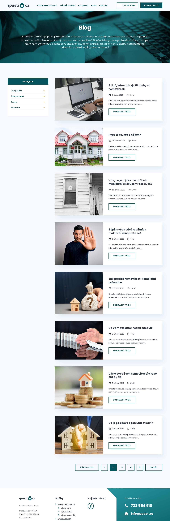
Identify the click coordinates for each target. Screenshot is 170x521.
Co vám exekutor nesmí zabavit (130, 325)
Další (154, 462)
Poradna (15, 107)
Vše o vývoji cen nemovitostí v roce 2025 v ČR (132, 372)
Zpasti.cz (18, 6)
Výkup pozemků (68, 509)
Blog (93, 6)
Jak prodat (16, 90)
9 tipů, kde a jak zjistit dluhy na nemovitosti (129, 87)
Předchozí (94, 462)
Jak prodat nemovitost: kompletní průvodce (132, 278)
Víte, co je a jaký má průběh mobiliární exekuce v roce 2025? (130, 181)
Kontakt (103, 6)
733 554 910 (128, 6)
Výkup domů (66, 506)
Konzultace (151, 6)
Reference (83, 6)
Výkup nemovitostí (47, 6)
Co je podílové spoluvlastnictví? (130, 419)
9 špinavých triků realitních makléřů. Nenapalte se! (127, 229)
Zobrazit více (121, 111)
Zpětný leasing (67, 6)
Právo (14, 102)
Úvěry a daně (17, 96)
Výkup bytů (66, 503)
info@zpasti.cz (142, 508)
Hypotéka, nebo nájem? (124, 134)
